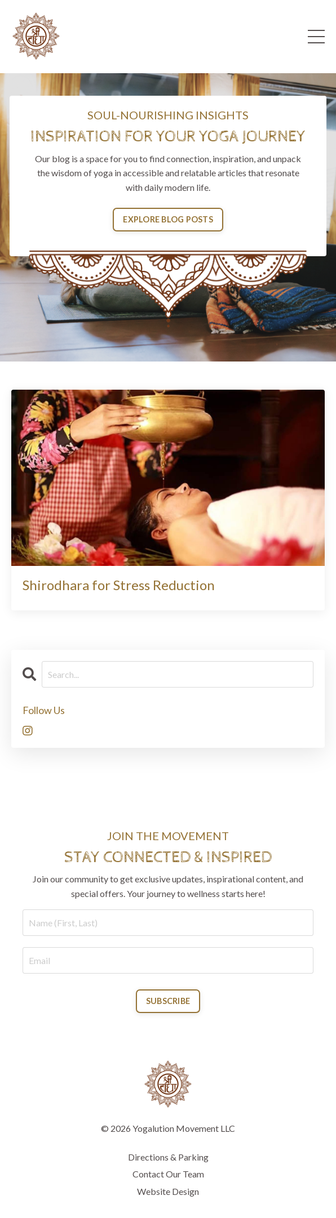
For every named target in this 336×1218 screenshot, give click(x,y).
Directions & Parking (168, 1157)
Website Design (168, 1191)
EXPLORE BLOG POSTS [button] (168, 219)
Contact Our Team (168, 1173)
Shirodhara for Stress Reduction (119, 585)
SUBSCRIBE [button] (168, 1001)
